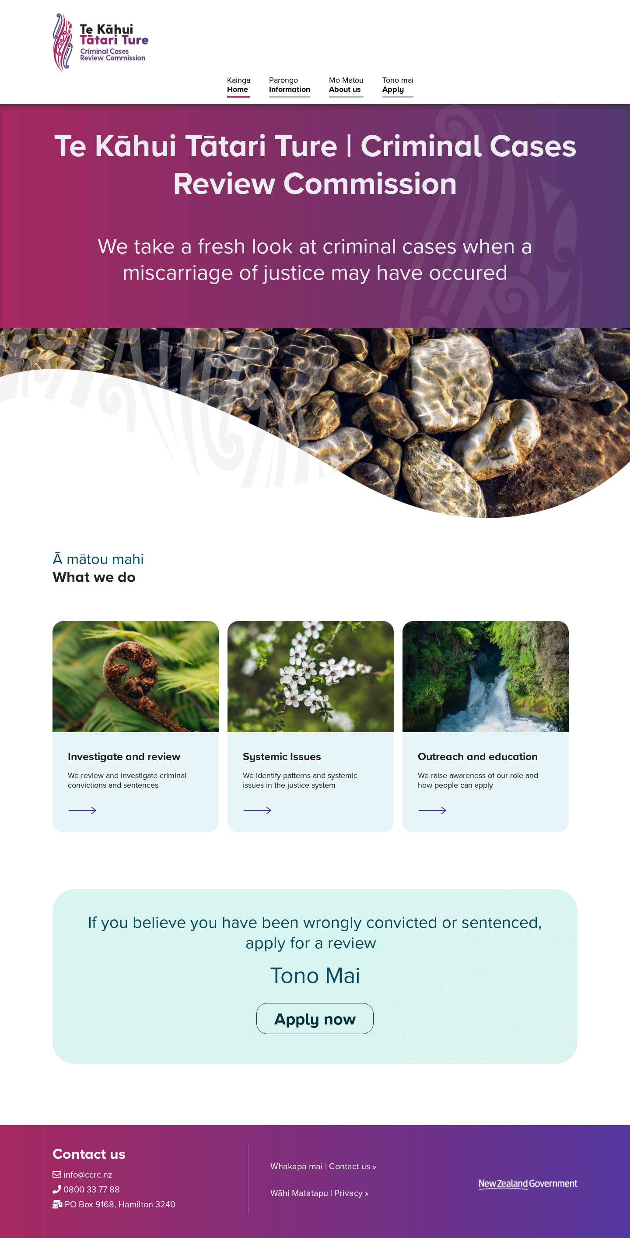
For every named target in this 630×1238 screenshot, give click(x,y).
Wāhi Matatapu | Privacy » (319, 1193)
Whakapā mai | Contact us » (323, 1166)
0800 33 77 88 (91, 1189)
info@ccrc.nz (87, 1174)
